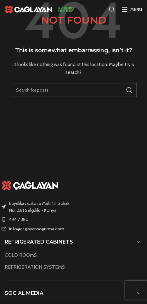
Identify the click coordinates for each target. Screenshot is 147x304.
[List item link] (73, 219)
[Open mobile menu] (131, 9)
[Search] (112, 9)
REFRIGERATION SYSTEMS (35, 267)
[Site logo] (28, 9)
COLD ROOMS (21, 255)
